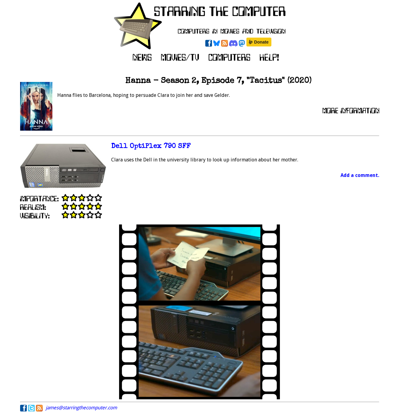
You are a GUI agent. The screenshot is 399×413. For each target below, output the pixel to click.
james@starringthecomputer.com (81, 408)
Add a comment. (360, 175)
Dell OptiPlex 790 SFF (151, 146)
